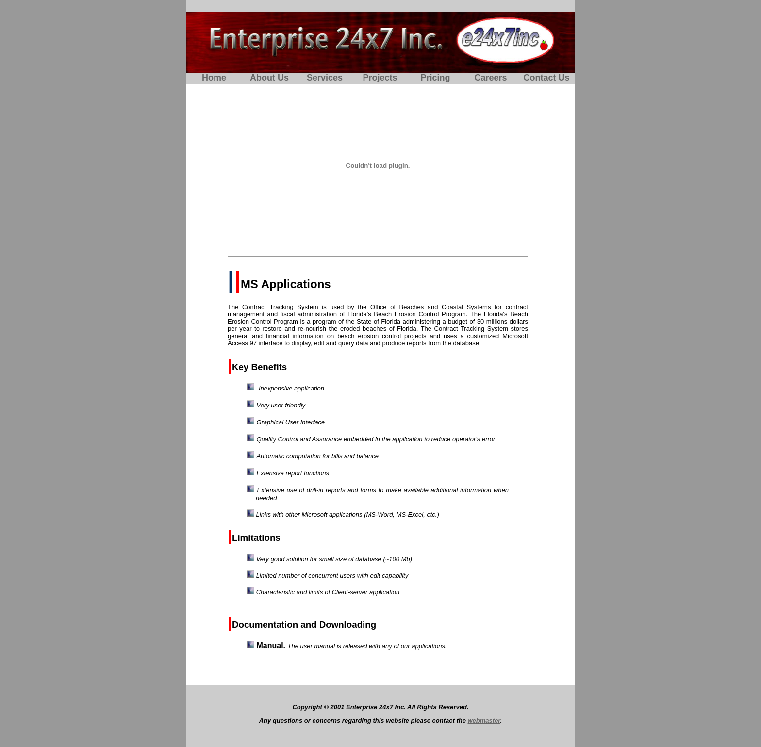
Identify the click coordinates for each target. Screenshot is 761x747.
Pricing (435, 77)
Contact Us (546, 77)
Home (214, 77)
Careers (490, 77)
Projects (380, 77)
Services (325, 77)
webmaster (484, 720)
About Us (269, 77)
